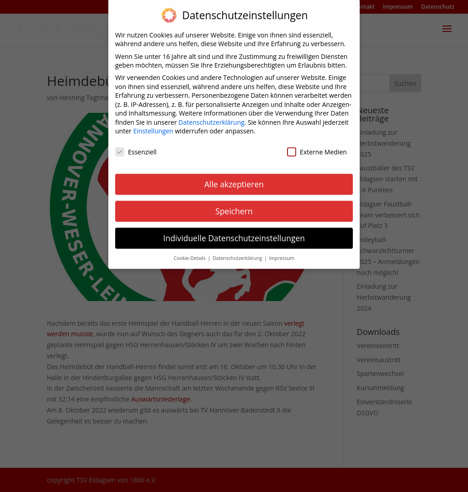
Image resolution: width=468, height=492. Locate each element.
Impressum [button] (281, 252)
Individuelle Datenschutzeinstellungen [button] (234, 231)
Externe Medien (317, 146)
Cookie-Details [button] (190, 252)
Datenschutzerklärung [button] (238, 252)
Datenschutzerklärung (212, 115)
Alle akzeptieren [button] (234, 178)
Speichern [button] (233, 205)
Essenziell (136, 146)
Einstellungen (153, 125)
